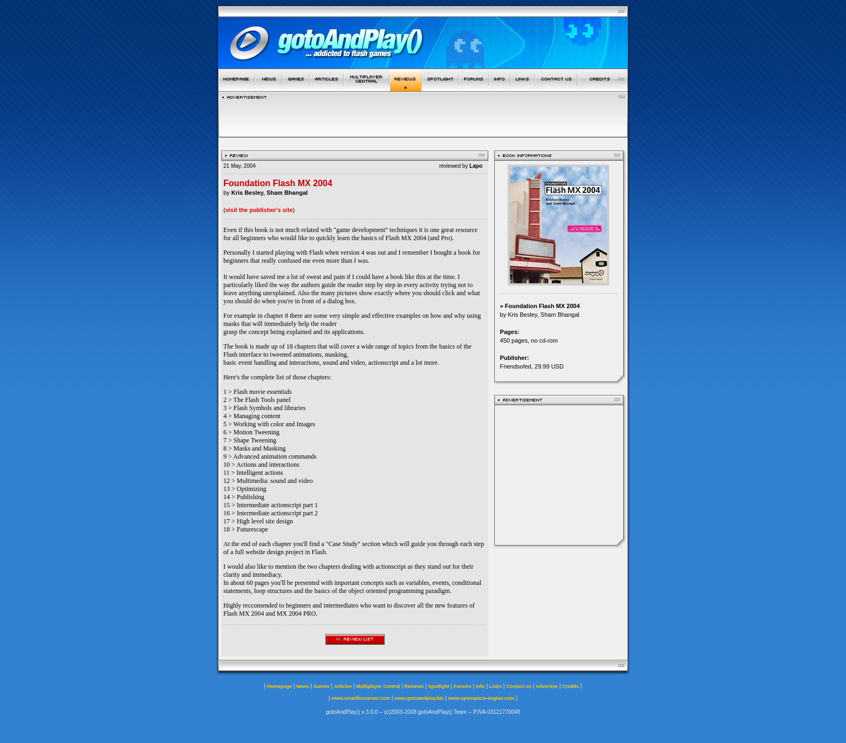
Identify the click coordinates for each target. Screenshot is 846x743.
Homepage (279, 686)
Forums (463, 686)
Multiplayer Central (378, 686)
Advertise (547, 686)
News (302, 686)
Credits (570, 686)
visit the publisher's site (259, 210)
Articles (343, 686)
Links (495, 686)
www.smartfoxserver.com (360, 698)
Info (480, 686)
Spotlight (438, 686)
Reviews (414, 686)
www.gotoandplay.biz (419, 698)
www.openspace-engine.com (481, 698)
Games (321, 686)
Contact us (518, 686)
